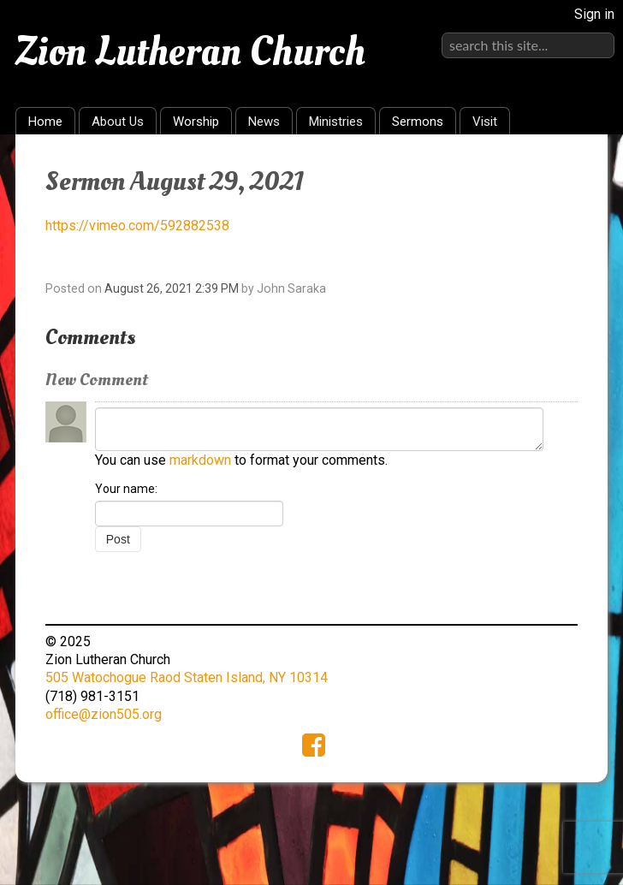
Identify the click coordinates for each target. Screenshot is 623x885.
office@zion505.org (103, 714)
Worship (196, 121)
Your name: (126, 489)
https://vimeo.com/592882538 (137, 225)
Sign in (594, 14)
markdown (200, 460)
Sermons (417, 121)
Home (45, 121)
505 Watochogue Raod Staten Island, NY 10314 (186, 677)
